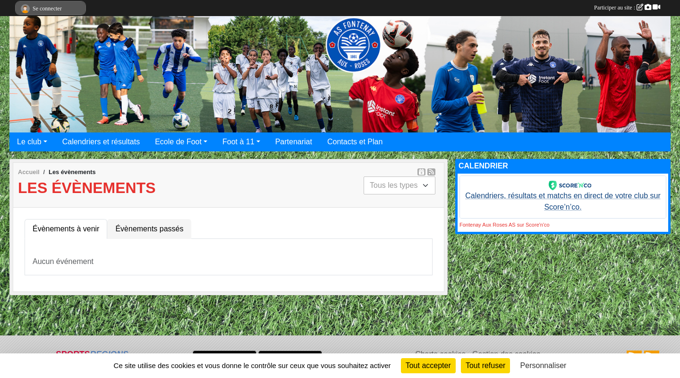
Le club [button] (29, 142)
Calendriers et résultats (101, 142)
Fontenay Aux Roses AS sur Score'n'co (504, 225)
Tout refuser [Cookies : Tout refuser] (485, 365)
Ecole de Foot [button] (178, 142)
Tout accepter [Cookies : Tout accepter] (428, 365)
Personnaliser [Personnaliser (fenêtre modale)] (543, 365)
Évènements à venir (66, 229)
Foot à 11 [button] (238, 142)
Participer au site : (627, 7)
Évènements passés (149, 229)
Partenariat (293, 142)
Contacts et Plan (354, 142)
